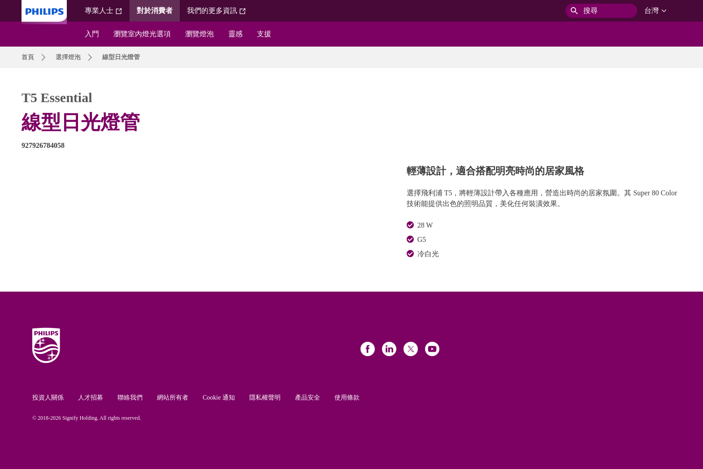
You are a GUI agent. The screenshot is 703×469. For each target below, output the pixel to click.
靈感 (235, 34)
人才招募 (90, 397)
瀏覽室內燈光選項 (142, 34)
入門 (92, 34)
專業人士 (103, 11)
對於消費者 (155, 10)
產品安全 (307, 397)
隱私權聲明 (265, 397)
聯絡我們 (130, 397)
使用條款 (347, 397)
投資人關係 (48, 397)
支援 (264, 34)
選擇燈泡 (68, 57)
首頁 (28, 57)
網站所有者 (172, 397)
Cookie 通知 (219, 397)
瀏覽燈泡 (199, 34)
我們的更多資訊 (216, 11)
